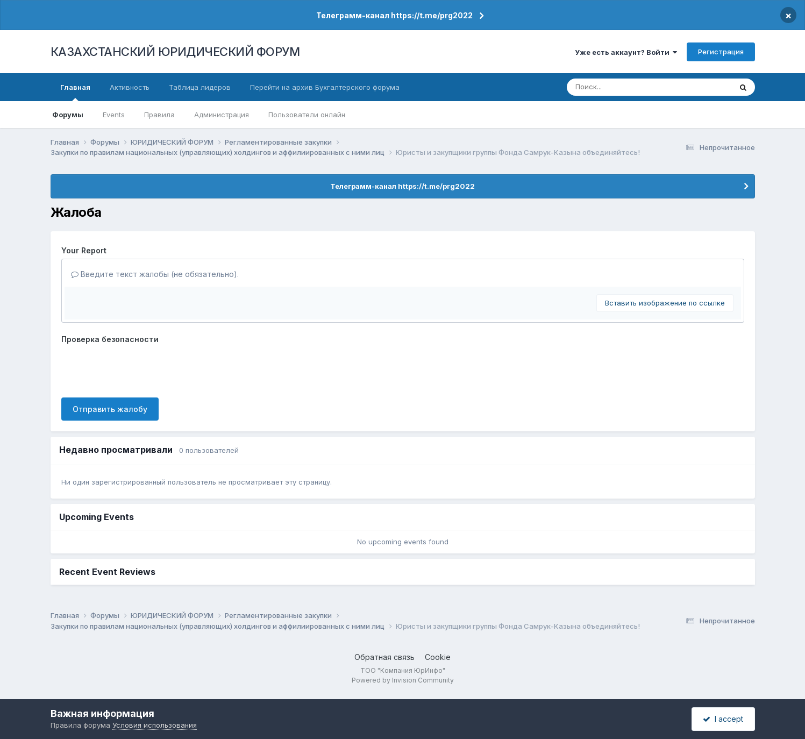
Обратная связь (384, 657)
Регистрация (721, 51)
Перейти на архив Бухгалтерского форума (325, 87)
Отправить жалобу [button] (110, 409)
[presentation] (143, 368)
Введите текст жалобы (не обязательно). (155, 274)
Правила (159, 114)
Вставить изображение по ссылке (665, 303)
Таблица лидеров (200, 87)
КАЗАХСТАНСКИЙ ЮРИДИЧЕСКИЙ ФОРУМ (175, 52)
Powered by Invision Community (403, 680)
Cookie (438, 657)
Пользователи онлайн (306, 114)
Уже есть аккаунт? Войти (626, 52)
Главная (75, 92)
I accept (723, 718)
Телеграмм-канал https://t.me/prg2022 (394, 15)
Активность (129, 87)
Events (114, 114)
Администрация (221, 114)
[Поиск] (629, 87)
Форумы (67, 114)
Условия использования (154, 725)
